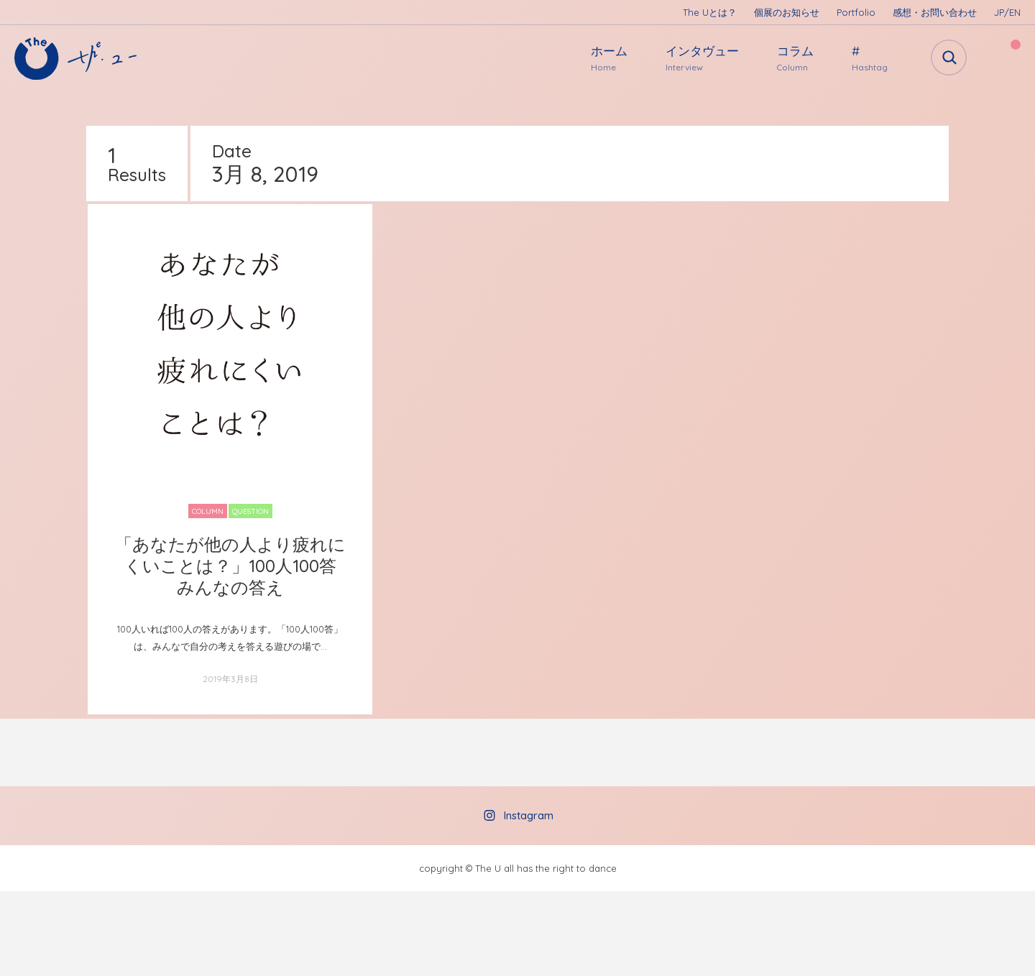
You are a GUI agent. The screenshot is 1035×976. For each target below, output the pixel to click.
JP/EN (1007, 12)
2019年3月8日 (230, 678)
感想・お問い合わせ (935, 12)
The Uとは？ (710, 12)
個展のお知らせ (786, 12)
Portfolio (856, 12)
